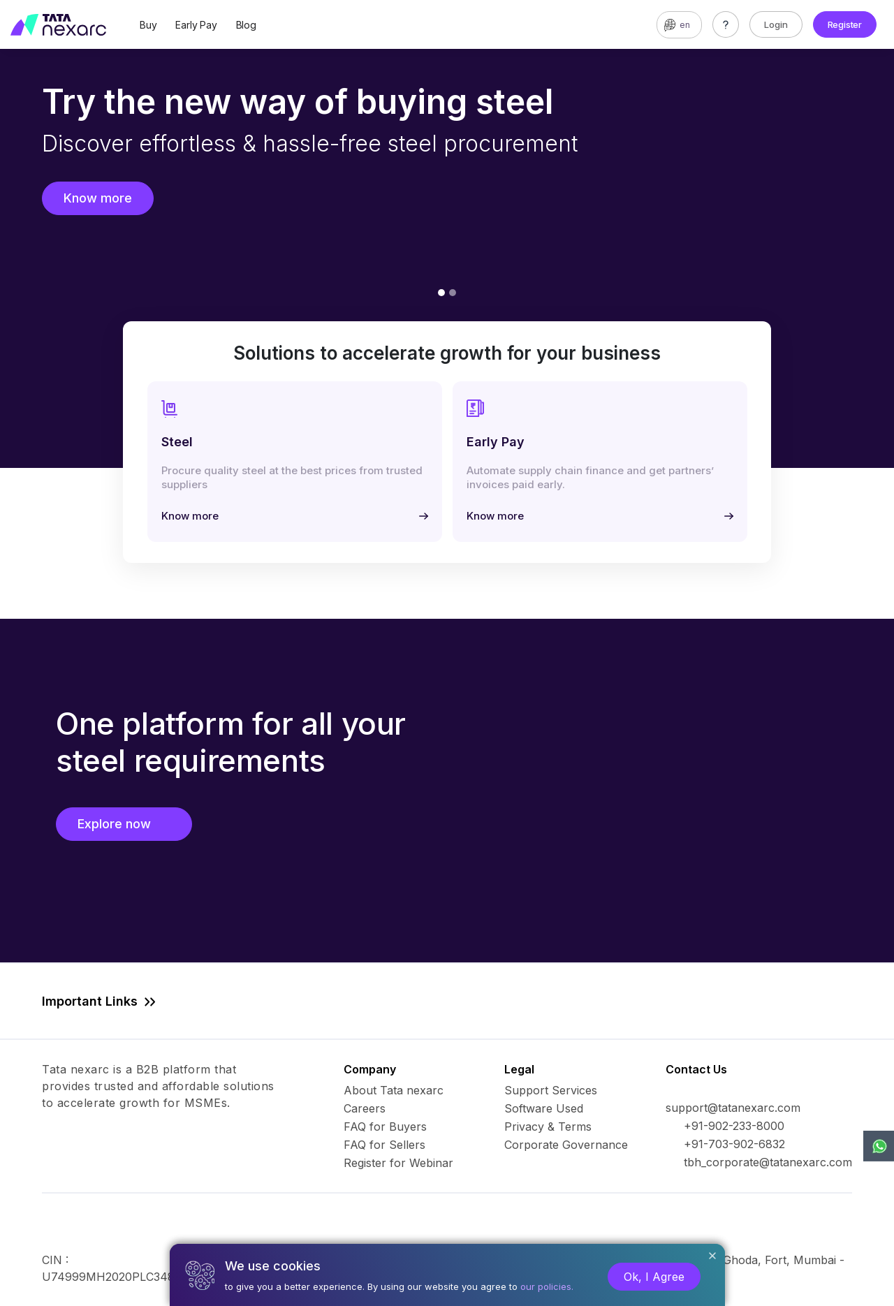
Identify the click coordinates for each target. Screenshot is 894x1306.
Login (776, 24)
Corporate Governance (566, 1145)
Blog (246, 25)
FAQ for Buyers (385, 1126)
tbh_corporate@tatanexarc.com (768, 1162)
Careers (365, 1108)
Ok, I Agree (654, 1277)
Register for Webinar (398, 1163)
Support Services (550, 1090)
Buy (148, 25)
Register (845, 24)
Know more (98, 198)
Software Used (543, 1108)
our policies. (546, 1286)
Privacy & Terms (548, 1126)
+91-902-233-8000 (734, 1126)
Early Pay (196, 25)
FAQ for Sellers (384, 1145)
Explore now (124, 823)
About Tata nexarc (394, 1090)
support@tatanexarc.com (733, 1108)
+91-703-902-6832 (734, 1144)
